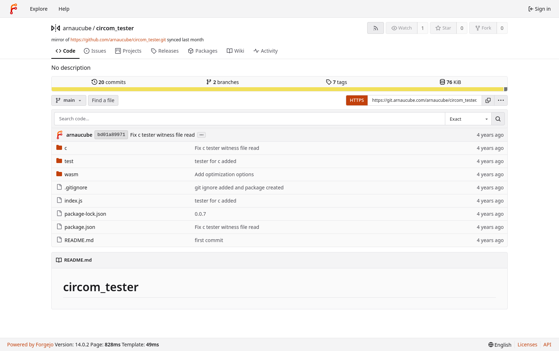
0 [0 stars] (462, 28)
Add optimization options (224, 174)
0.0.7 (200, 213)
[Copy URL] (488, 100)
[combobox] (468, 119)
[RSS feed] (375, 28)
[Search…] (498, 119)
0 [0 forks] (502, 28)
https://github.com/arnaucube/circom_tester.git (118, 40)
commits (109, 82)
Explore (38, 8)
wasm (67, 174)
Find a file (103, 100)
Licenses (528, 344)
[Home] (14, 8)
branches (222, 82)
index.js (69, 200)
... (201, 134)
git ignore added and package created (239, 187)
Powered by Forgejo (30, 344)
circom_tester (115, 28)
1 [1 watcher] (422, 28)
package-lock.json (81, 213)
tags (336, 82)
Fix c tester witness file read (162, 134)
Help (64, 8)
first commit (209, 240)
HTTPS (357, 100)
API (547, 344)
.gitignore (71, 187)
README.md (75, 240)
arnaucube (77, 28)
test (64, 161)
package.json (75, 227)
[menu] (501, 100)
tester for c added (215, 161)
